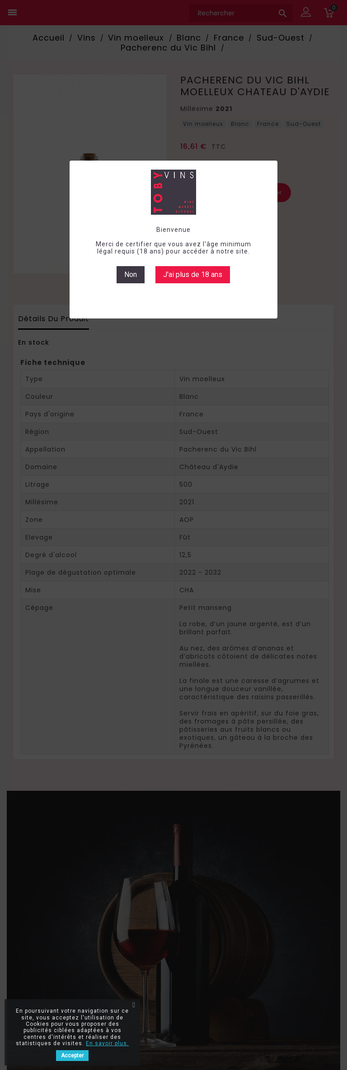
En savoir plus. (107, 1043)
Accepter (72, 1055)
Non (130, 274)
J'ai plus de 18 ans (192, 274)
